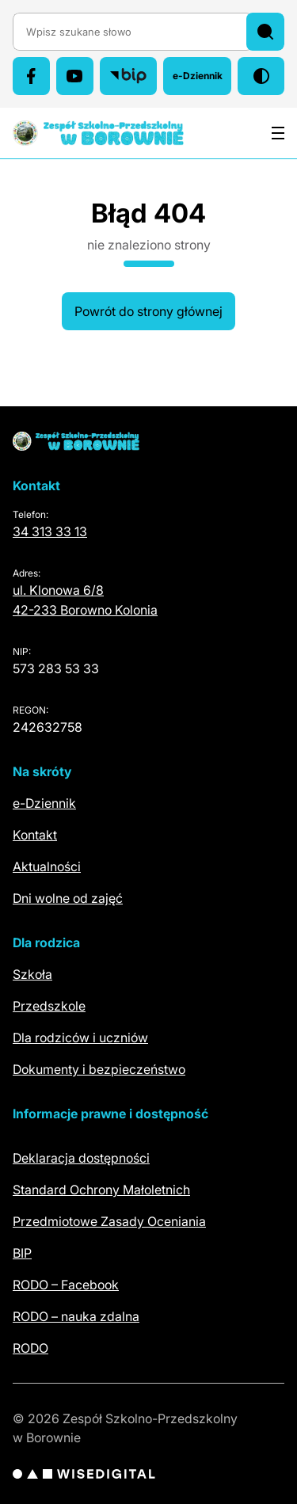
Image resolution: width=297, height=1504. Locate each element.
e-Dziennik (202, 79)
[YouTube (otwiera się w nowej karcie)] (74, 76)
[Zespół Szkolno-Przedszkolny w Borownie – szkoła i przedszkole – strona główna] (98, 133)
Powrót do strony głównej (148, 311)
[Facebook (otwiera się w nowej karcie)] (31, 76)
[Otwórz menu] (278, 133)
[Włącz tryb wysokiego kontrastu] (261, 76)
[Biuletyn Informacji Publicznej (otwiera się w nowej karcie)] (129, 76)
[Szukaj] (265, 32)
